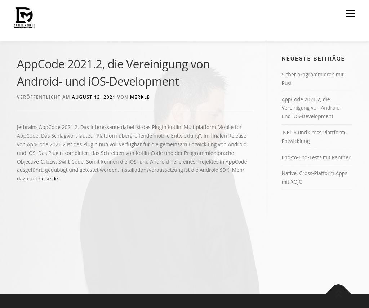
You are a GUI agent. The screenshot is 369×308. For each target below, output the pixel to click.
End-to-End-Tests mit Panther (315, 157)
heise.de (48, 178)
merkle (140, 97)
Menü (350, 13)
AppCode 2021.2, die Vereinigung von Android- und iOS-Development (311, 108)
